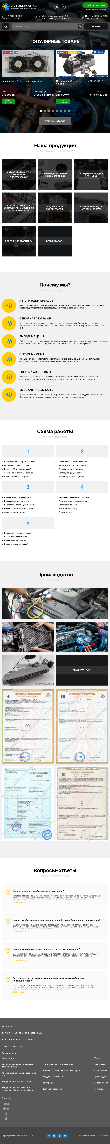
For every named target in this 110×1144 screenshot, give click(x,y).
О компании (99, 1064)
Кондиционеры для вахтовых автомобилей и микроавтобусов (17, 1088)
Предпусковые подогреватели (58, 1064)
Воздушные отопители (54, 1076)
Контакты (98, 1089)
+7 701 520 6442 (14, 16)
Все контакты (9, 1053)
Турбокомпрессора (52, 1089)
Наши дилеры (100, 1070)
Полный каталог (55, 121)
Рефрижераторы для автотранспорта (61, 1070)
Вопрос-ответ (101, 1083)
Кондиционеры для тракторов (16, 1081)
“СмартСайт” (102, 1136)
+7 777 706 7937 (27, 1039)
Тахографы (48, 1083)
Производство (101, 1076)
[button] (41, 111)
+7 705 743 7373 (14, 18)
